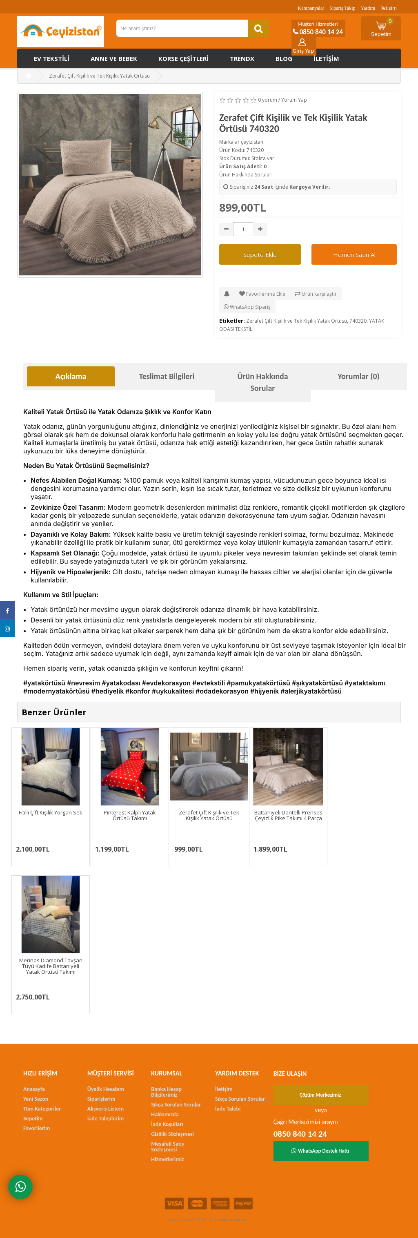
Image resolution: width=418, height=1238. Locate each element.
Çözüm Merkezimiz (320, 1095)
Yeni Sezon (35, 1098)
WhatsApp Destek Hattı (320, 1151)
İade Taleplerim (105, 1118)
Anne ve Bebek (114, 58)
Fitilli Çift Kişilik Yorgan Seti (51, 812)
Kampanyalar (311, 8)
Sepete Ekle (260, 254)
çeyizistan (252, 141)
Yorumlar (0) (359, 376)
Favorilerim (36, 1128)
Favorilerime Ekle (262, 293)
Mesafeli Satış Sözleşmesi (167, 1146)
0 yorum (267, 99)
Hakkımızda (164, 1114)
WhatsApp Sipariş (247, 306)
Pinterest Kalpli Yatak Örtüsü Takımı (130, 815)
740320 (358, 320)
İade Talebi (228, 1108)
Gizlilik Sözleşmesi (172, 1134)
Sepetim (382, 27)
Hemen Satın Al (354, 254)
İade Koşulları (167, 1124)
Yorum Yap (294, 99)
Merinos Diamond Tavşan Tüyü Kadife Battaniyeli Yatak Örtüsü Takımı (50, 966)
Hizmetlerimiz (167, 1159)
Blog (284, 58)
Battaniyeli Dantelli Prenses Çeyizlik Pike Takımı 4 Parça (288, 815)
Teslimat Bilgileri (167, 376)
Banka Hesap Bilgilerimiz (166, 1092)
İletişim (388, 7)
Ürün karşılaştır (316, 293)
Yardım (368, 8)
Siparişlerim (101, 1098)
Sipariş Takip (342, 8)
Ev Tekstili (51, 58)
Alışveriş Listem (105, 1108)
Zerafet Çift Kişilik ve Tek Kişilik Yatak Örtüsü (296, 320)
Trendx (242, 58)
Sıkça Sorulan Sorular (176, 1104)
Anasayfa (34, 1089)
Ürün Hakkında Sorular (245, 174)
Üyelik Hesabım (105, 1089)
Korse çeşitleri (183, 58)
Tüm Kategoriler (42, 1108)
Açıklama (71, 376)
